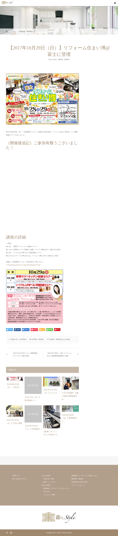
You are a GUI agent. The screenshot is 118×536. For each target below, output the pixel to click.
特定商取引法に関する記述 (79, 482)
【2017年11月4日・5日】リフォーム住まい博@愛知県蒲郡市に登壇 (59, 354)
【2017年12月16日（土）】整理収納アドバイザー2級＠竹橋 (25, 354)
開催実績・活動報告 (77, 479)
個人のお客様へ (46, 485)
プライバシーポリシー (78, 485)
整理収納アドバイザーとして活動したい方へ (85, 475)
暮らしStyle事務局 (21, 339)
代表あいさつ (16, 475)
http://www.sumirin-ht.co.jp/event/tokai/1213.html (24, 265)
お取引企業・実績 (48, 479)
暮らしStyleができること (19, 479)
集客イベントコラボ (49, 482)
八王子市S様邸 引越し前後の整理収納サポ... (70, 396)
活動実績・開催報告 (64, 59)
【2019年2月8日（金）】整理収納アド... (69, 418)
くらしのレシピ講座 (49, 494)
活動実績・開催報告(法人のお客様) (59, 339)
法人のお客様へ (46, 475)
